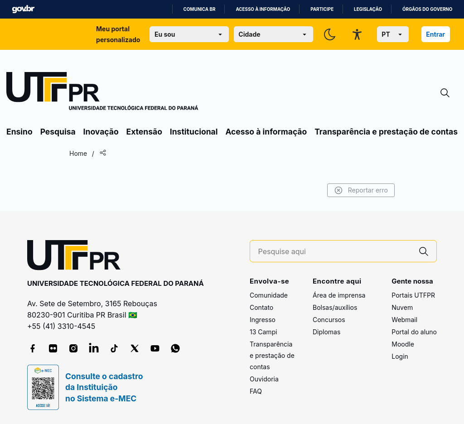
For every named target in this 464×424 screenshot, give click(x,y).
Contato (261, 307)
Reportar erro (361, 190)
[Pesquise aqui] (334, 251)
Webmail (404, 319)
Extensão (144, 131)
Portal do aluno (414, 332)
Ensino (19, 131)
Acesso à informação (263, 9)
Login (400, 356)
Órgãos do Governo (427, 9)
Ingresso (263, 319)
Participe (322, 9)
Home (78, 153)
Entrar (435, 34)
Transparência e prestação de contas (386, 131)
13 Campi (263, 332)
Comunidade (269, 295)
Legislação (368, 9)
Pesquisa (58, 131)
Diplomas (326, 332)
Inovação (101, 131)
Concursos (329, 319)
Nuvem (402, 307)
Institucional (194, 131)
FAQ (256, 391)
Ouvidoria (264, 379)
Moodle (403, 344)
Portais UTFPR (413, 295)
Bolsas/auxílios (335, 307)
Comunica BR (200, 9)
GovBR (23, 9)
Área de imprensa (339, 295)
